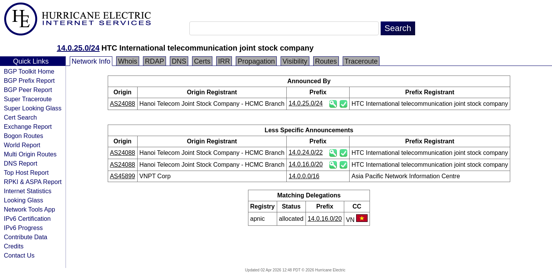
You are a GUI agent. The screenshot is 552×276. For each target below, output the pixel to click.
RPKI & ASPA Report (33, 181)
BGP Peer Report (28, 89)
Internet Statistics (27, 190)
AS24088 (122, 103)
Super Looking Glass (32, 108)
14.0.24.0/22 (306, 152)
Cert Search (20, 117)
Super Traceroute (28, 98)
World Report (22, 144)
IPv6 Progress (23, 227)
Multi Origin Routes (30, 154)
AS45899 (122, 176)
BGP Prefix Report (29, 80)
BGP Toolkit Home (29, 71)
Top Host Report (26, 172)
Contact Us (19, 255)
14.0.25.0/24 (78, 48)
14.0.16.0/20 (306, 164)
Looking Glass (23, 200)
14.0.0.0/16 (304, 176)
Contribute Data (25, 236)
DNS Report (20, 163)
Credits (13, 246)
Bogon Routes (23, 135)
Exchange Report (28, 126)
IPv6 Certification (27, 218)
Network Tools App (29, 209)
